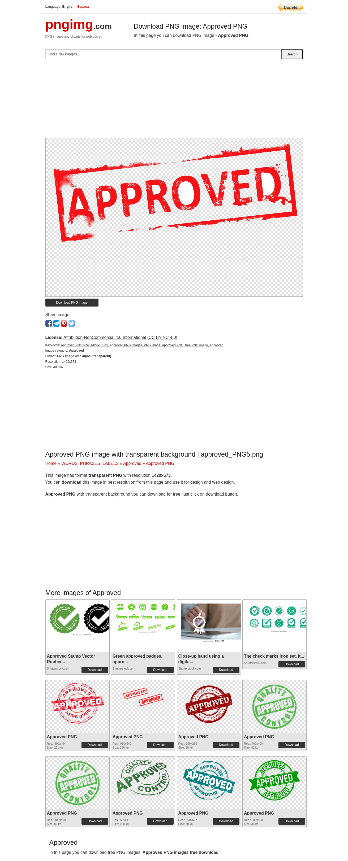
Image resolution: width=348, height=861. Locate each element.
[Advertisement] (174, 100)
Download (95, 670)
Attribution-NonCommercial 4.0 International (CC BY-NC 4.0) (120, 337)
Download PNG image (72, 302)
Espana (83, 6)
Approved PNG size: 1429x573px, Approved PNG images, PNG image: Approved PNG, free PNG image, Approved (142, 345)
